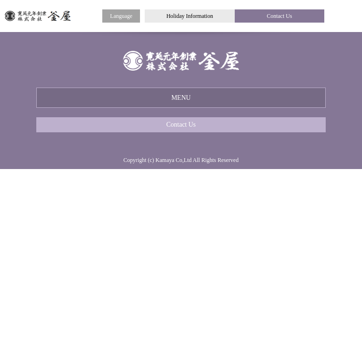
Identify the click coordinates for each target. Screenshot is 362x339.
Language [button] (121, 16)
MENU (180, 97)
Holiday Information (189, 16)
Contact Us (279, 16)
